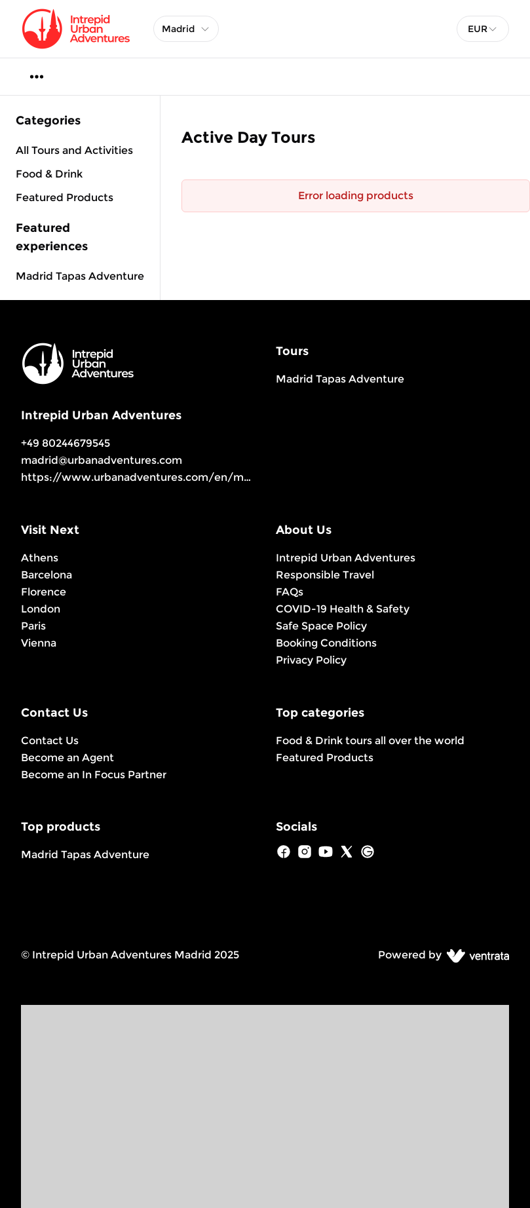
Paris (33, 626)
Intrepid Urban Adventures (345, 558)
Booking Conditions (326, 643)
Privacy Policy (311, 660)
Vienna (38, 643)
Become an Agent (67, 757)
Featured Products (324, 757)
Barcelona (46, 575)
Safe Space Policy (321, 626)
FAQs (289, 592)
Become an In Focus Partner (93, 774)
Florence (43, 592)
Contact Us (50, 740)
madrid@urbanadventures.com (101, 460)
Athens (39, 558)
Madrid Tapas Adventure (80, 276)
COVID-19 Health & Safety (342, 609)
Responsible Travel (325, 575)
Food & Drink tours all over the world (370, 740)
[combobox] (483, 29)
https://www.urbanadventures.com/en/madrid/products (172, 477)
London (40, 609)
